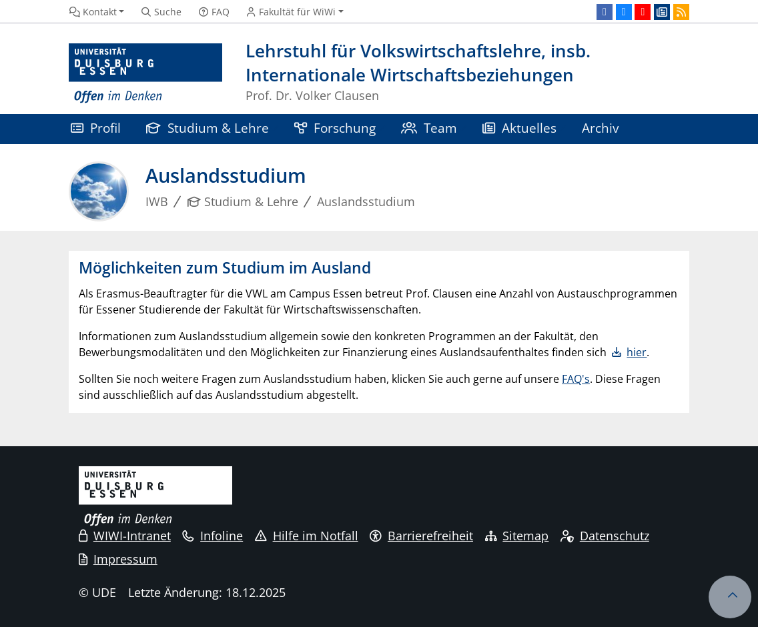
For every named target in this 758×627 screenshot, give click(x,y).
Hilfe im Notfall (306, 536)
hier (637, 352)
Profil (96, 128)
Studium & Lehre (207, 128)
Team (429, 128)
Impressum (118, 559)
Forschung (335, 128)
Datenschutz (604, 536)
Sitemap (517, 536)
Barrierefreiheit (421, 536)
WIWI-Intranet (125, 536)
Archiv (600, 128)
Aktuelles (519, 128)
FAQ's (576, 379)
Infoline (212, 536)
